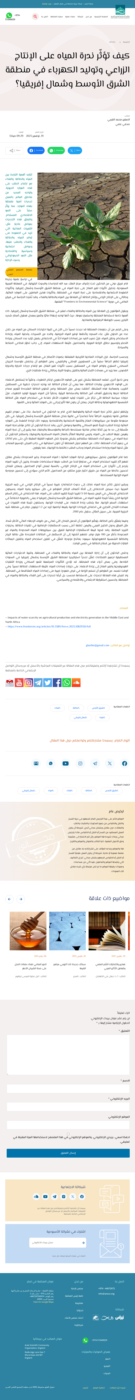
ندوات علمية (70, 16)
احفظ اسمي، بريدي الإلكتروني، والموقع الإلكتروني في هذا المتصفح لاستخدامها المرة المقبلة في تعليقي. (71, 1139)
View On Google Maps (43, 1302)
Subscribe (82, 1243)
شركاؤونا (78, 1325)
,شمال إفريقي (80, 717)
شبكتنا (80, 16)
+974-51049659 (99, 1340)
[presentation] (9, 899)
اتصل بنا (44, 16)
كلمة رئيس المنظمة (74, 1296)
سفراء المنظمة (56, 16)
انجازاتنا (80, 1310)
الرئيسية (126, 42)
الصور (107, 1359)
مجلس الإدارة (77, 1288)
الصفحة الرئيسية (101, 16)
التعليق (124, 1031)
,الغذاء (57, 708)
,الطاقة (76, 708)
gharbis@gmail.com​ (97, 645)
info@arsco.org (106, 1293)
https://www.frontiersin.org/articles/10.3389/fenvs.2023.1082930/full (49, 627)
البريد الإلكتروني (119, 1099)
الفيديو (107, 1366)
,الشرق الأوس (98, 708)
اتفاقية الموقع (99, 1387)
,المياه (102, 717)
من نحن (89, 16)
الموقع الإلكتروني (119, 1117)
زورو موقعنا (46, 3)
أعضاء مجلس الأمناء (74, 1318)
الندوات (107, 1373)
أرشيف (85, 1387)
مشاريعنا (79, 1303)
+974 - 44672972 (106, 1288)
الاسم (125, 1081)
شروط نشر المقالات (118, 1387)
